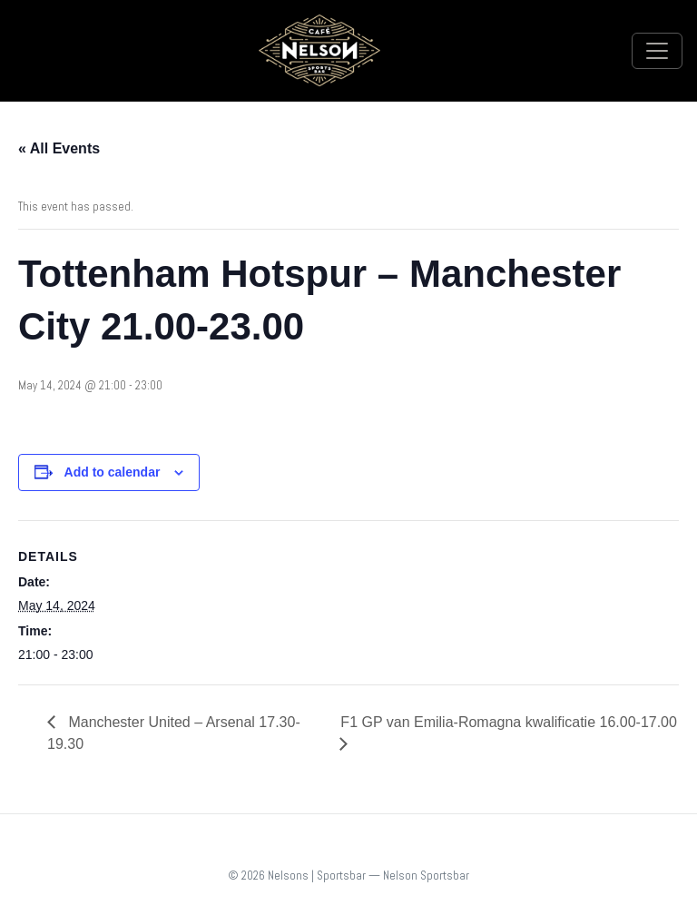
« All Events (59, 148)
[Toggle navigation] (657, 51)
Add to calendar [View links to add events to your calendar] (112, 472)
